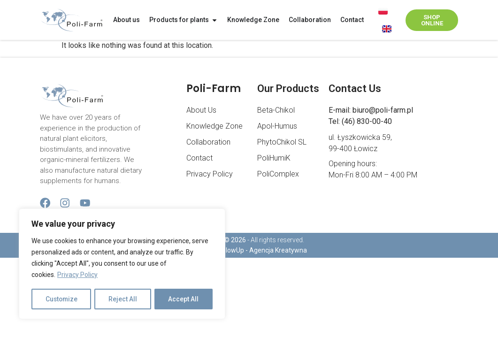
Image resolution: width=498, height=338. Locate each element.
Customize (61, 299)
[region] (122, 264)
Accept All (184, 299)
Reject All (123, 299)
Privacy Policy (77, 275)
